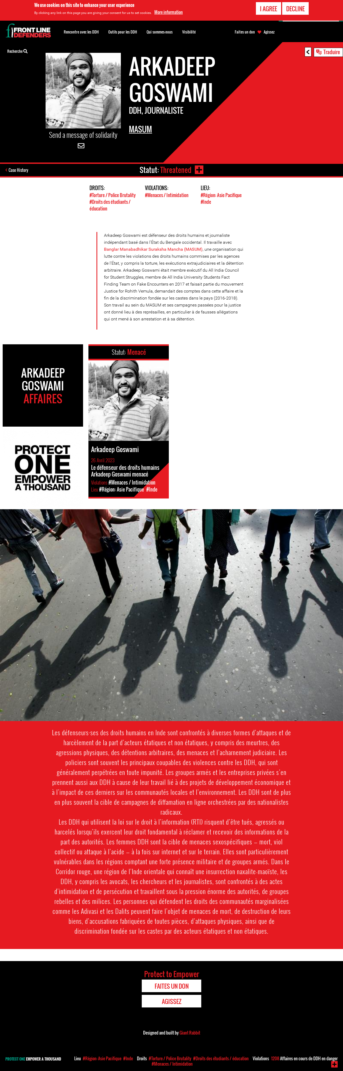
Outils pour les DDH (122, 32)
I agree (268, 8)
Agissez (269, 32)
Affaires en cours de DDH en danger (304, 1058)
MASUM (140, 129)
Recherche (17, 50)
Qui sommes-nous (160, 32)
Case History (18, 170)
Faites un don (245, 32)
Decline (295, 8)
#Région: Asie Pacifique (221, 195)
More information (168, 12)
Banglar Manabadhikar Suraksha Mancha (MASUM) (153, 249)
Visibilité (189, 32)
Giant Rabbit (190, 1032)
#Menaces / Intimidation (166, 195)
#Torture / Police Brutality (113, 195)
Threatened (175, 170)
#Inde (206, 201)
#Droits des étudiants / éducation (221, 1058)
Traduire (331, 52)
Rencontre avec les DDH (81, 32)
